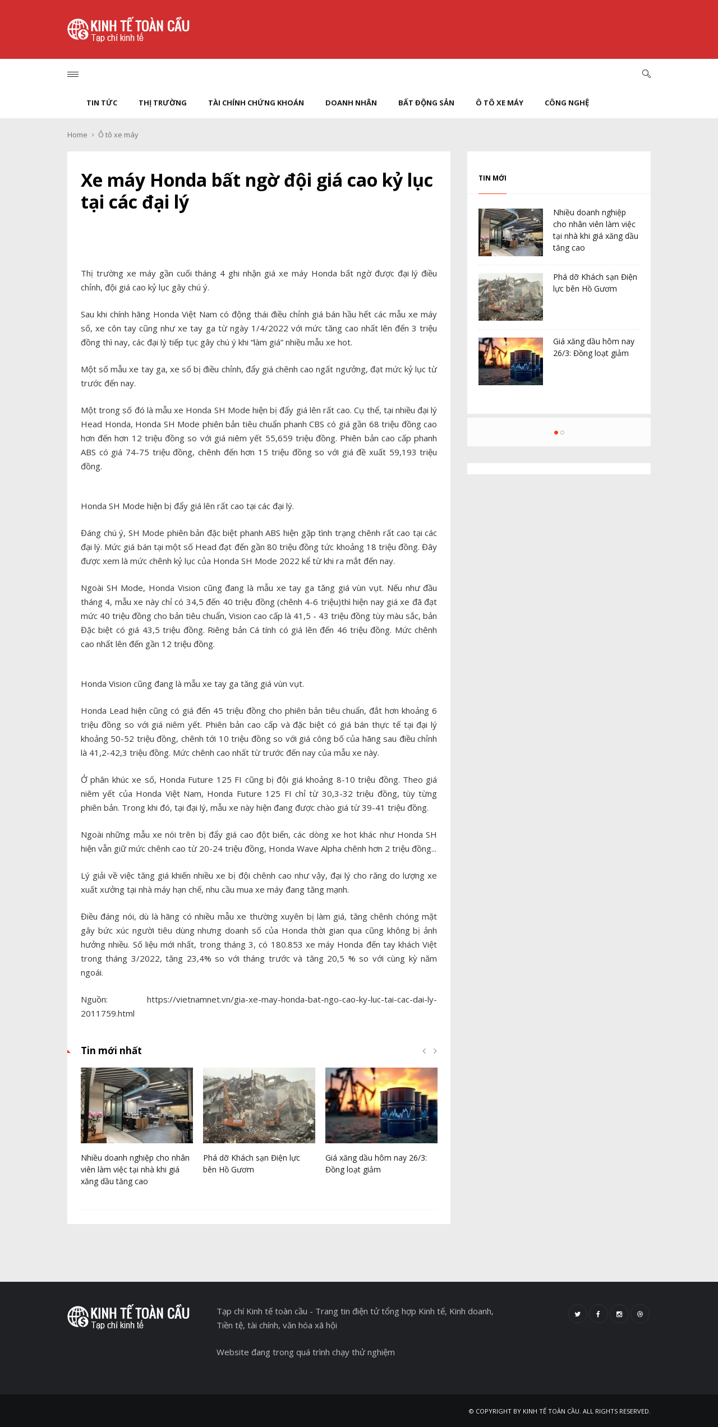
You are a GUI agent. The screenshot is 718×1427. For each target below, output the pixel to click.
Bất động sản (426, 103)
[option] (137, 1133)
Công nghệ (567, 103)
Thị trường (163, 103)
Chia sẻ (258, 238)
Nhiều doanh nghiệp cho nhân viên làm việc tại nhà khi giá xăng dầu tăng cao (135, 1169)
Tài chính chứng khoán (256, 103)
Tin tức (101, 103)
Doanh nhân (351, 103)
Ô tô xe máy (499, 103)
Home (77, 135)
